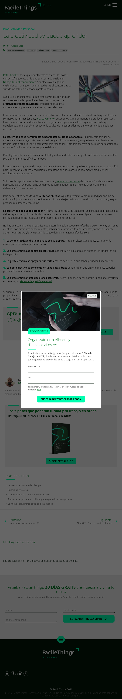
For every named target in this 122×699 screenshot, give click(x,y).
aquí (39, 391)
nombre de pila (34, 367)
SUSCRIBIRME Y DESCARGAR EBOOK (61, 400)
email (30, 379)
